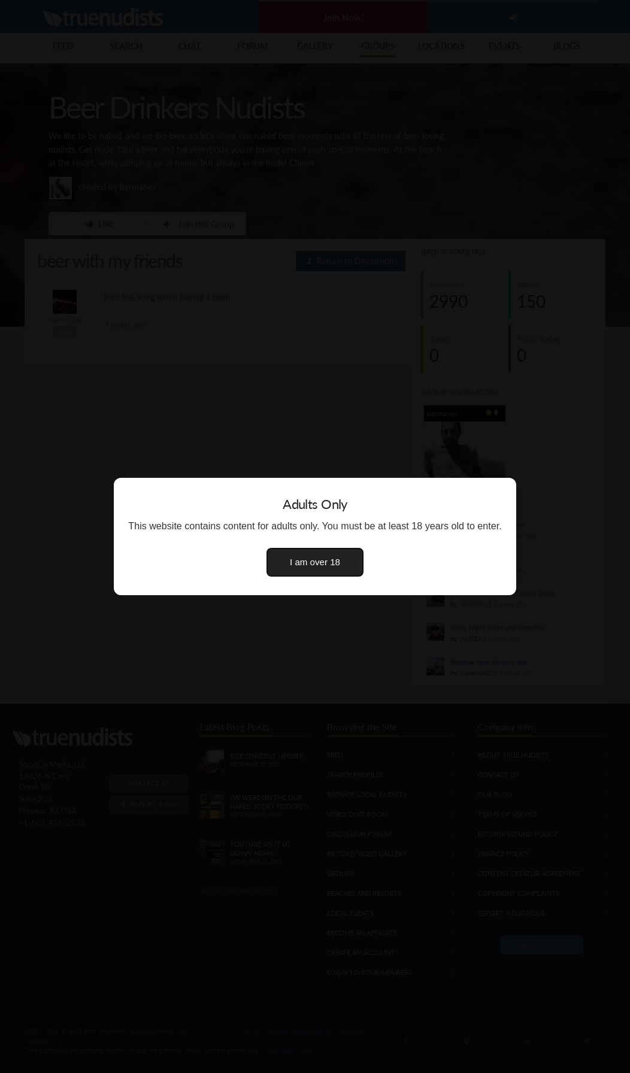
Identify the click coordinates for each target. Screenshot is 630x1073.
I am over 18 (315, 562)
